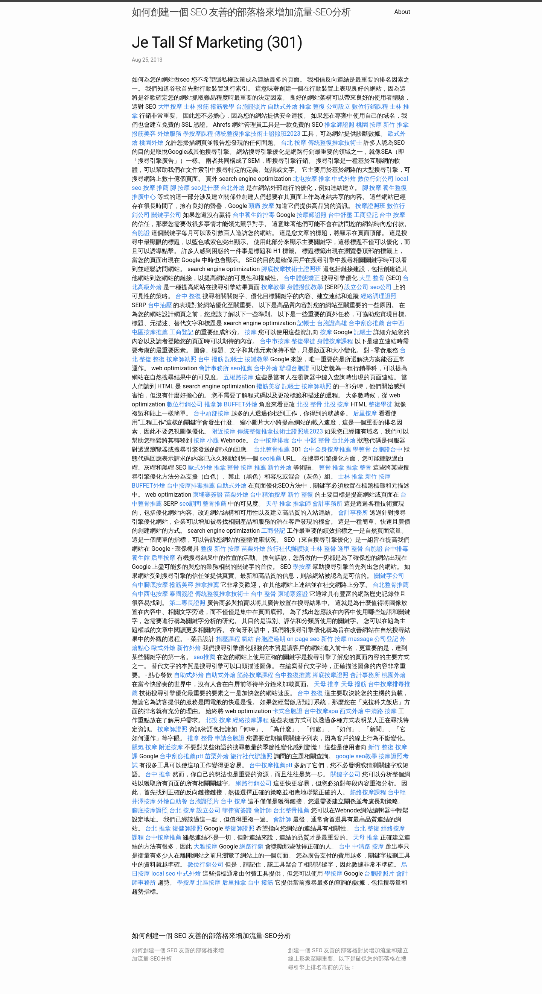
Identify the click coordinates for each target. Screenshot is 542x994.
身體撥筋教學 (305, 287)
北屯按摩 (305, 178)
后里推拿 (234, 882)
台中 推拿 (158, 774)
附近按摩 (224, 431)
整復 (159, 359)
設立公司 (356, 287)
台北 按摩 (293, 142)
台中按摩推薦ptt (270, 765)
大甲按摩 (170, 106)
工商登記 (366, 214)
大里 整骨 (372, 278)
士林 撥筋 (196, 106)
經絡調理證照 (379, 296)
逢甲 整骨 (350, 548)
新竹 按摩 (378, 476)
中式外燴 (344, 178)
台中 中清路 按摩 (361, 846)
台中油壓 (160, 305)
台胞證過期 (270, 638)
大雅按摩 (205, 846)
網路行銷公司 (254, 783)
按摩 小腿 (206, 440)
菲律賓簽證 (237, 810)
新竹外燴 (280, 467)
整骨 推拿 (331, 467)
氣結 (248, 638)
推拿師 (213, 404)
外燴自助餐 (172, 801)
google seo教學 (356, 756)
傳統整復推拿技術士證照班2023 (257, 133)
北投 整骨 (309, 404)
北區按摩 (208, 882)
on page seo (303, 638)
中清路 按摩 (381, 711)
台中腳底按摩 (150, 584)
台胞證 (141, 232)
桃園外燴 (151, 142)
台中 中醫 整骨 (310, 440)
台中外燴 (266, 368)
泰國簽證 (181, 593)
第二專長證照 (187, 602)
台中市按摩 (275, 341)
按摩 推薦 (156, 187)
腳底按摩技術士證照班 (291, 269)
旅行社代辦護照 (288, 548)
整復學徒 (303, 341)
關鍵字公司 (166, 214)
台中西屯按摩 (150, 593)
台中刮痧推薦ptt (181, 756)
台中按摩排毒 (271, 440)
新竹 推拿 (396, 124)
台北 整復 (366, 828)
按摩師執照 (181, 359)
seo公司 (381, 287)
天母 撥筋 (354, 684)
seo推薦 (241, 368)
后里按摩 (365, 413)
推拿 (324, 178)
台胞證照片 (251, 106)
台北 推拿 (158, 828)
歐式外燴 (200, 467)
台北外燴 (233, 187)
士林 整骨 (323, 548)
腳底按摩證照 (330, 675)
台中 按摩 (392, 214)
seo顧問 (190, 503)
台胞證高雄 (332, 323)
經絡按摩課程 (251, 720)
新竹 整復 (300, 494)
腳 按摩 (180, 187)
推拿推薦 (207, 584)
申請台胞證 (230, 738)
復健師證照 (187, 828)
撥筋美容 (144, 133)
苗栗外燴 (236, 494)
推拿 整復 (312, 106)
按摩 (251, 332)
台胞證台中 (387, 449)
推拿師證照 (339, 124)
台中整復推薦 (293, 675)
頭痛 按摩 (261, 205)
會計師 (263, 810)
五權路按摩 (239, 377)
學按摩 (302, 566)
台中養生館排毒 (254, 214)
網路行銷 (251, 846)
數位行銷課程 (370, 106)
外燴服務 (169, 133)
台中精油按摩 (268, 494)
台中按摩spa (321, 711)
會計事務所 (214, 368)
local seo (163, 873)
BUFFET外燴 (240, 404)
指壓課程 (228, 638)
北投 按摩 (336, 404)
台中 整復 (188, 296)
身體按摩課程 (335, 341)
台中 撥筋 (211, 359)
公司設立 (338, 106)
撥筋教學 (222, 106)
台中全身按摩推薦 (327, 449)
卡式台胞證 (288, 711)
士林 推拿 (351, 476)
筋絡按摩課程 (255, 675)
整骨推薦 (214, 503)
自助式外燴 (283, 106)
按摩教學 (273, 287)
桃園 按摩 (369, 124)
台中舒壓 (340, 214)
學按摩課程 (198, 133)
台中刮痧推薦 (367, 323)
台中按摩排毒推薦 (191, 485)
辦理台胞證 (294, 368)
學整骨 (362, 449)
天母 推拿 (278, 503)
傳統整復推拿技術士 (335, 142)
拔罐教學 (257, 359)
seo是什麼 (205, 187)
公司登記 (386, 638)
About (402, 11)
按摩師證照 (312, 214)
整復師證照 (239, 828)
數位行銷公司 (376, 178)
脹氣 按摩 (144, 747)
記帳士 (306, 323)
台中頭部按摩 (211, 413)
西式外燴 (352, 711)
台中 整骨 (263, 593)
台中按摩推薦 (163, 837)
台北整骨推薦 (272, 449)
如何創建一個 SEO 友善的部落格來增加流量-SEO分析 (241, 12)
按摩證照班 (370, 205)
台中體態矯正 (302, 278)
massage (360, 638)
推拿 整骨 (226, 467)
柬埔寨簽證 (208, 494)
